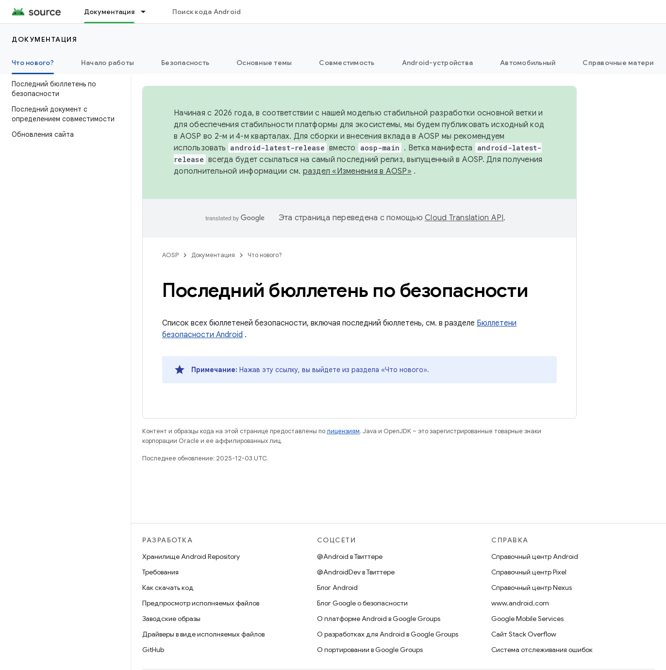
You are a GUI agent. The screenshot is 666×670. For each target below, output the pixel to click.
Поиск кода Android (206, 11)
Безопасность (185, 62)
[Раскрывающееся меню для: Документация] (147, 11)
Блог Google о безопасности (362, 603)
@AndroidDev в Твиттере (356, 572)
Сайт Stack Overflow (523, 634)
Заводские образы (171, 618)
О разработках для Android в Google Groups (387, 634)
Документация (44, 39)
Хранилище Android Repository (191, 556)
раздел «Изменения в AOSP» (357, 171)
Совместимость (346, 62)
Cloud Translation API (464, 218)
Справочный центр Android (534, 556)
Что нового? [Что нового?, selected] (33, 62)
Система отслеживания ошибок (542, 649)
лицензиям (343, 431)
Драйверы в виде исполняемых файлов (203, 634)
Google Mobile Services (527, 618)
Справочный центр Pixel (528, 572)
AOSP (170, 255)
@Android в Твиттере (350, 556)
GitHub (153, 649)
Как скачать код (168, 587)
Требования (160, 572)
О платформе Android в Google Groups (378, 618)
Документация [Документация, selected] (109, 11)
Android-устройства (437, 62)
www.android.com (520, 603)
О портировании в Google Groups (370, 649)
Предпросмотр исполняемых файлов (200, 603)
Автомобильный (527, 62)
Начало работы (107, 62)
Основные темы (264, 62)
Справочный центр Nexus (531, 587)
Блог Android (337, 587)
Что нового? (265, 255)
